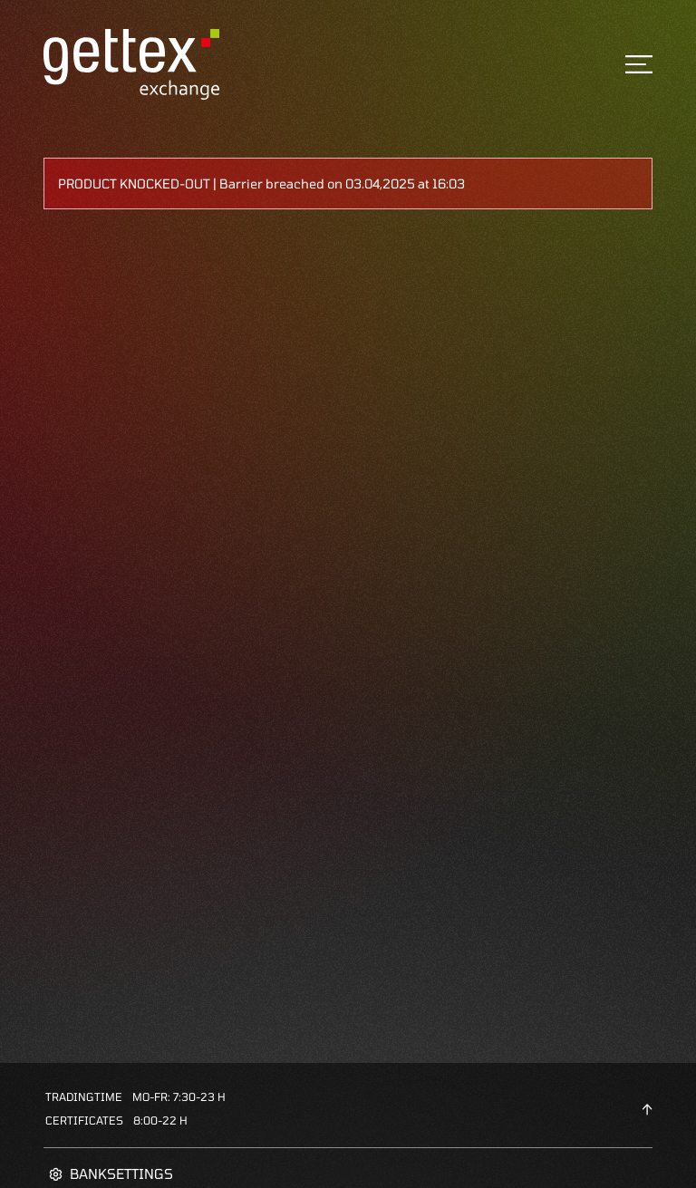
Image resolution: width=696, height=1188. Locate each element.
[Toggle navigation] (638, 64)
